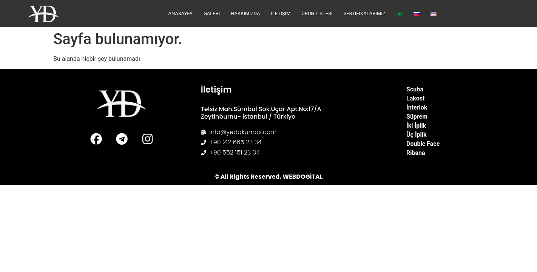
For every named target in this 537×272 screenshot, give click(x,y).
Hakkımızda (245, 13)
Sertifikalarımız (364, 13)
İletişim (280, 13)
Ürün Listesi (316, 13)
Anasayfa (180, 13)
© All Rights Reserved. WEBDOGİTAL (268, 176)
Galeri (212, 13)
